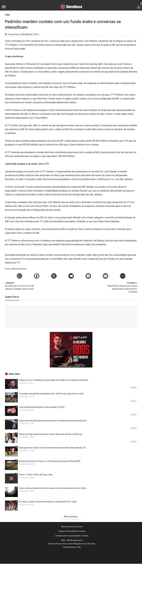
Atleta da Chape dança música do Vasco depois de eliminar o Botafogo (50, 434)
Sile (79, 547)
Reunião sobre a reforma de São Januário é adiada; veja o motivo (20, 285)
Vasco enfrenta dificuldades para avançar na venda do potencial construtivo (53, 420)
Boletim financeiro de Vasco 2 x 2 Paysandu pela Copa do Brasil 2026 (49, 461)
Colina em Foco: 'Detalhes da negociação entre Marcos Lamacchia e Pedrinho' (53, 380)
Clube (7, 15)
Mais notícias (71, 516)
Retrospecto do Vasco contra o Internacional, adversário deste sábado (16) (52, 448)
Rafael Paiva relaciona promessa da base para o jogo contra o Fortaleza (122, 287)
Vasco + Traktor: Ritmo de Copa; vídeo (36, 475)
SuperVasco (12, 296)
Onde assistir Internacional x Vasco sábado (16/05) (41, 407)
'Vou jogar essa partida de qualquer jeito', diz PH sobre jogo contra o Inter (51, 393)
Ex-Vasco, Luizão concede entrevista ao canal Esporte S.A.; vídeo (48, 502)
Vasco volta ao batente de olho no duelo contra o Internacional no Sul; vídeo (52, 488)
